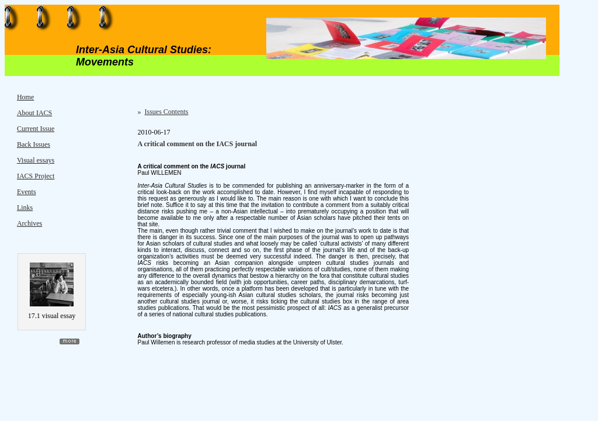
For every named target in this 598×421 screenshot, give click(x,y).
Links (25, 207)
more (69, 341)
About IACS (34, 113)
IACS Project (35, 176)
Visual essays (35, 160)
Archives (29, 223)
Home (25, 97)
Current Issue (35, 129)
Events (26, 192)
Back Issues (33, 144)
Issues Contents (167, 112)
